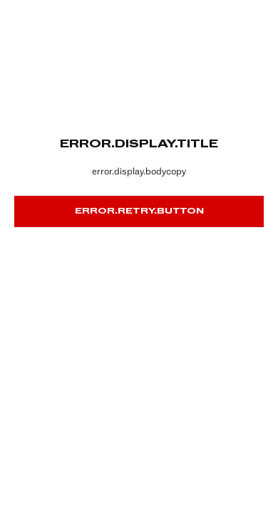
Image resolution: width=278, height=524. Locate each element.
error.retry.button (139, 211)
